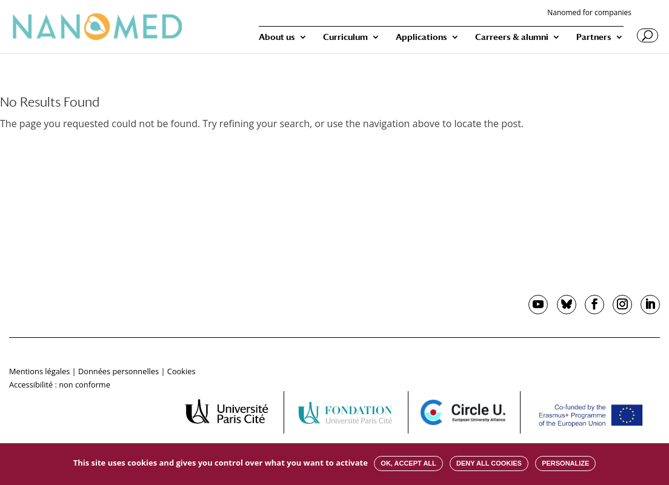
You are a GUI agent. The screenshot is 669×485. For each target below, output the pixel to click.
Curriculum (345, 37)
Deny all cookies (489, 463)
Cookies (181, 371)
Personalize (565, 463)
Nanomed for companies (589, 13)
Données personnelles (118, 371)
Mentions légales (39, 371)
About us (277, 37)
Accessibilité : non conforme (59, 384)
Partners (593, 37)
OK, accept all (408, 463)
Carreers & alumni (511, 37)
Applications (421, 37)
